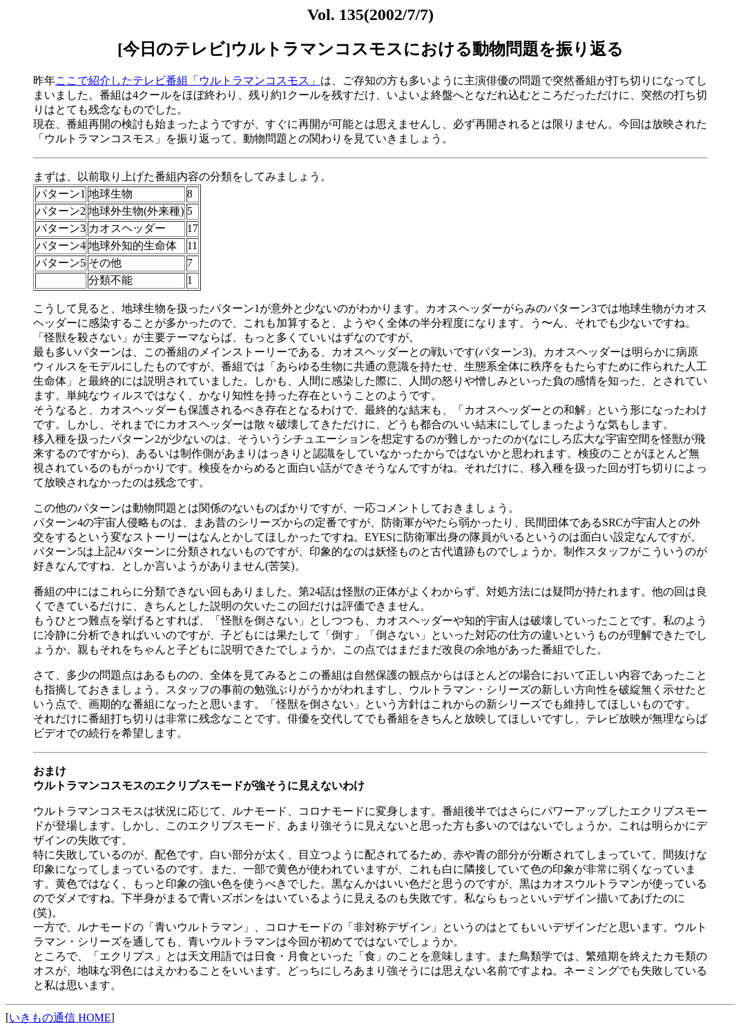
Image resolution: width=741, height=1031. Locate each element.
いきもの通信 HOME (59, 1017)
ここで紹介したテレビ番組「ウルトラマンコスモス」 (187, 80)
